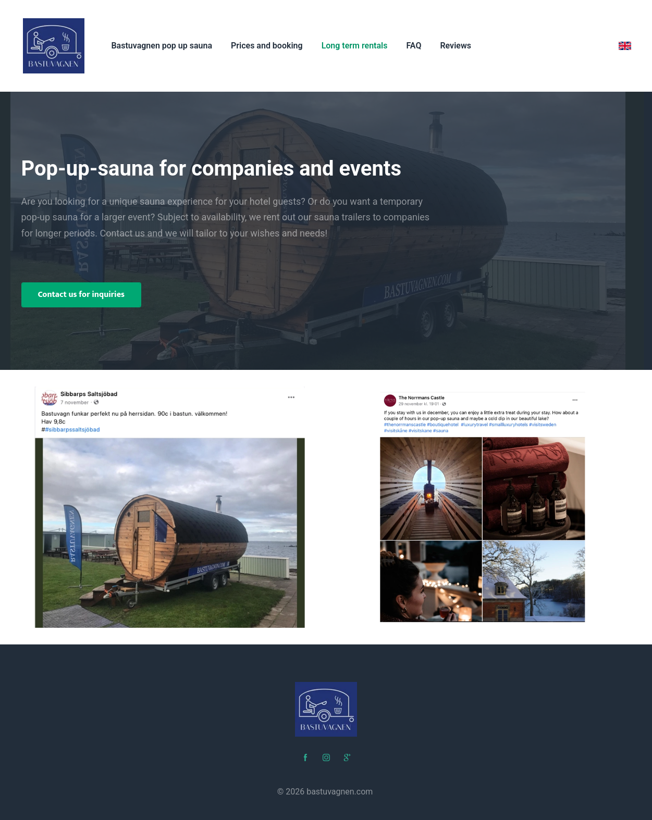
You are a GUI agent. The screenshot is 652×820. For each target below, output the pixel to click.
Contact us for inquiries (81, 295)
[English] (625, 46)
